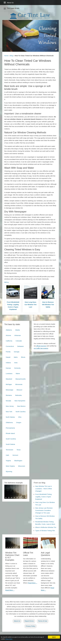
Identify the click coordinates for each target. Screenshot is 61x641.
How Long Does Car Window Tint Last (30, 304)
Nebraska (18, 395)
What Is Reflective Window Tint (45, 527)
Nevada (8, 401)
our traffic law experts (41, 348)
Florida (8, 352)
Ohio (19, 417)
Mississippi (9, 390)
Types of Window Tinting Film (45, 530)
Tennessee (9, 450)
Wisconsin (21, 466)
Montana (9, 395)
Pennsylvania (10, 428)
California (9, 341)
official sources (41, 346)
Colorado (19, 341)
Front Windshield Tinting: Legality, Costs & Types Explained (13, 305)
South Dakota (10, 444)
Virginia (8, 460)
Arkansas (17, 335)
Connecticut (10, 346)
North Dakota (10, 417)
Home (6, 55)
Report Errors (29, 621)
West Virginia (10, 466)
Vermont (15, 455)
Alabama (9, 330)
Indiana (8, 362)
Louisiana (9, 373)
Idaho (16, 357)
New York (9, 411)
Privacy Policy (11, 639)
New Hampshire (19, 401)
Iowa (15, 362)
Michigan (9, 384)
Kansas (8, 368)
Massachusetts (20, 379)
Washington (18, 460)
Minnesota (18, 384)
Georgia (16, 352)
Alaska (17, 330)
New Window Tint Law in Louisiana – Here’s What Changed (43, 488)
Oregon (18, 422)
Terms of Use (42, 621)
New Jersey (10, 406)
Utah (7, 455)
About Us (17, 621)
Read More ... (10, 590)
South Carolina (11, 439)
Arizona (8, 335)
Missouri (19, 390)
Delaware (20, 346)
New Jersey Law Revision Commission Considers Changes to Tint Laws (44, 510)
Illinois (23, 357)
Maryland (9, 379)
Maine (18, 373)
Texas (19, 450)
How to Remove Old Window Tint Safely (48, 304)
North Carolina (20, 411)
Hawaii (8, 357)
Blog (11, 55)
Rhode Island (10, 433)
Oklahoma (9, 422)
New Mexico (21, 406)
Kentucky (17, 368)
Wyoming (9, 471)
